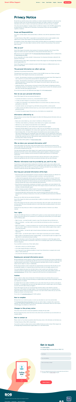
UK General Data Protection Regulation (41, 53)
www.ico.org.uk (48, 90)
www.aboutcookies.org (27, 294)
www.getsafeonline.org (19, 272)
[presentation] (49, 376)
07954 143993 (45, 347)
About (43, 2)
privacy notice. (52, 372)
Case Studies (49, 2)
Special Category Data (36, 139)
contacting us (47, 190)
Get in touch (67, 2)
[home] (19, 2)
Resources (60, 2)
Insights (54, 2)
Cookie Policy (13, 401)
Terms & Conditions (21, 401)
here (38, 90)
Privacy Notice (7, 401)
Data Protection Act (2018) (21, 55)
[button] (38, 2)
